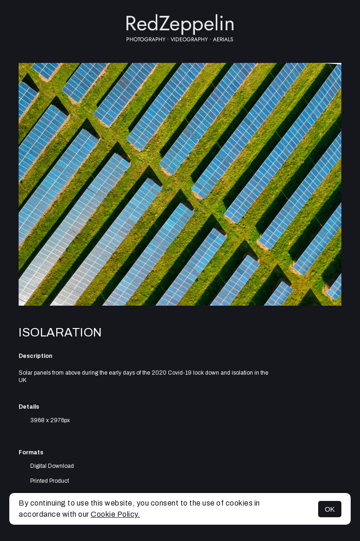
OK (330, 509)
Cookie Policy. (115, 514)
